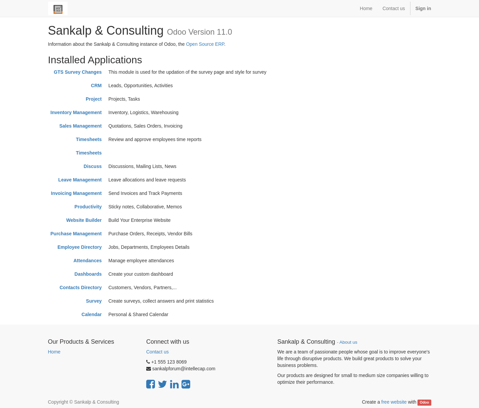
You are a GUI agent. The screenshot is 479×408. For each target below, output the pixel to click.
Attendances (87, 260)
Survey (94, 301)
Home (54, 351)
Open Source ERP (205, 44)
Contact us (157, 351)
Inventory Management (76, 112)
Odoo (424, 402)
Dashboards (88, 274)
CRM (96, 85)
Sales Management (80, 126)
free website (393, 402)
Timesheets (89, 139)
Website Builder (84, 220)
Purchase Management (76, 233)
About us (348, 342)
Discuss (93, 166)
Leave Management (80, 179)
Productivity (88, 206)
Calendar (92, 314)
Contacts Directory (80, 287)
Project (94, 99)
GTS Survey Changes (78, 72)
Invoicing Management (76, 193)
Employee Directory (79, 247)
